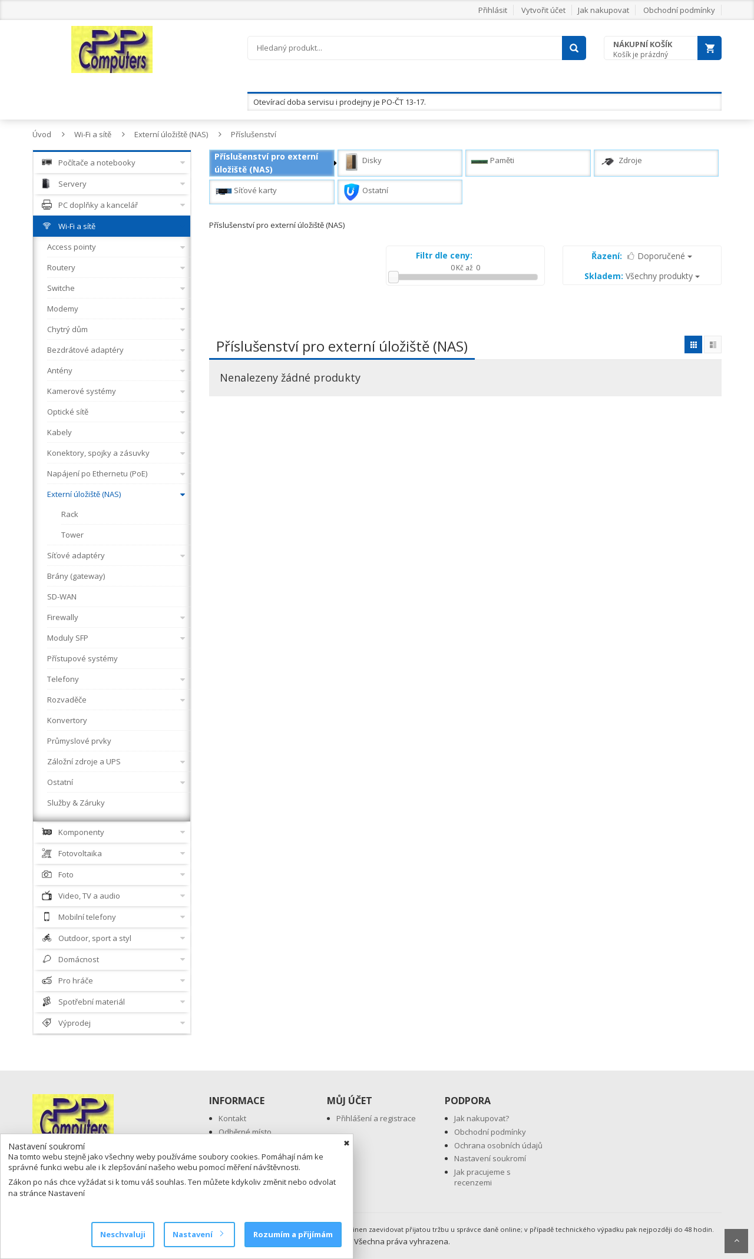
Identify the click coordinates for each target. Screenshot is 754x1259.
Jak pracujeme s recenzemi (482, 1177)
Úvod (41, 134)
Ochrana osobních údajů (498, 1145)
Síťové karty (245, 192)
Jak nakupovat (603, 10)
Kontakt (232, 1118)
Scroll (736, 1241)
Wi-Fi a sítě (92, 134)
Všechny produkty (642, 275)
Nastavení (198, 1234)
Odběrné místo (245, 1132)
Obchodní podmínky (679, 10)
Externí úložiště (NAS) (171, 134)
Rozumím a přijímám (293, 1234)
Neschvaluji (122, 1234)
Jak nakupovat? (481, 1118)
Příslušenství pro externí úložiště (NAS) (266, 163)
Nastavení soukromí (490, 1158)
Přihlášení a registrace (376, 1118)
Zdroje (620, 162)
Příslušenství (253, 134)
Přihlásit (492, 10)
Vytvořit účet (543, 10)
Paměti (492, 162)
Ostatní (365, 192)
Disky (362, 162)
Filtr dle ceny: (444, 255)
